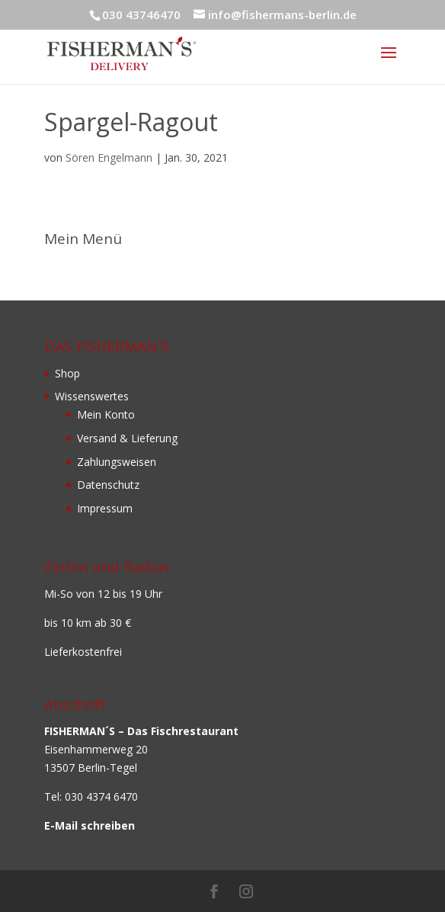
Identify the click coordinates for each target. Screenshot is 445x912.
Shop (67, 373)
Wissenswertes (92, 396)
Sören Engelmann (109, 157)
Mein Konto (106, 414)
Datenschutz (108, 484)
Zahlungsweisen (116, 461)
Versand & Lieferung (127, 438)
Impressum (105, 508)
